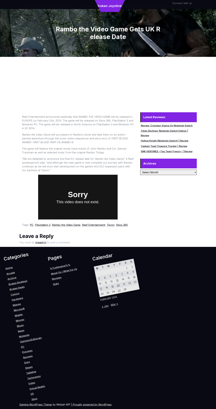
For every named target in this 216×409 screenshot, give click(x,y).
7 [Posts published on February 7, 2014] (68, 293)
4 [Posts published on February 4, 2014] (58, 308)
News (13, 341)
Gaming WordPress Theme (35, 404)
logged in (40, 242)
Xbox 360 (122, 224)
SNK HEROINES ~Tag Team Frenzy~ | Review (166, 151)
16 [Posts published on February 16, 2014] (78, 286)
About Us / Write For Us (12, 302)
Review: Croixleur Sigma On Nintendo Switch (167, 125)
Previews (32, 350)
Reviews (36, 354)
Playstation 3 (42, 224)
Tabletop (50, 362)
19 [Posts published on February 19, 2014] (71, 309)
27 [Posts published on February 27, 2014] (78, 307)
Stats (16, 316)
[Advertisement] (108, 80)
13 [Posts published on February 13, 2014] (69, 301)
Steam (44, 360)
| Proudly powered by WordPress (91, 404)
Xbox (71, 377)
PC (31, 224)
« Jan (80, 328)
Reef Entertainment (93, 224)
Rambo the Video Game (66, 224)
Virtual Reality (65, 367)
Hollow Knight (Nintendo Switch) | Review (164, 140)
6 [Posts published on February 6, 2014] (65, 298)
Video (58, 369)
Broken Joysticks (110, 6)
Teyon (110, 224)
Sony (40, 358)
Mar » (85, 320)
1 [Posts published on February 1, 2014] (66, 286)
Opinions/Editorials (26, 340)
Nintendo (18, 342)
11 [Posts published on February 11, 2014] (63, 311)
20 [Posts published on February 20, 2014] (74, 304)
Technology (55, 363)
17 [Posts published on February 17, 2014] (65, 319)
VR (66, 376)
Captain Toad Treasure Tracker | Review (164, 146)
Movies (4, 334)
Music (8, 338)
